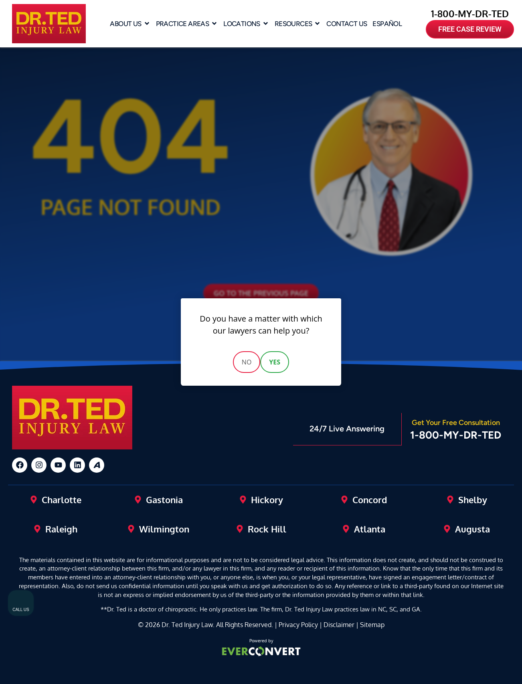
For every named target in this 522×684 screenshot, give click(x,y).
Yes (274, 362)
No (247, 362)
